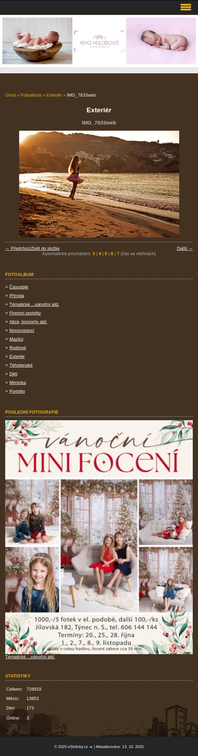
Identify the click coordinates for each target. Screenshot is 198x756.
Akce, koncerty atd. (28, 321)
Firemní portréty (25, 313)
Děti (13, 373)
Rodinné (17, 347)
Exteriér (54, 95)
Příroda (16, 295)
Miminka (17, 382)
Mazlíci (16, 339)
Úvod (10, 95)
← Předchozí (18, 248)
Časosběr (19, 287)
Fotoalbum (31, 95)
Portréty (17, 391)
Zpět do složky (45, 248)
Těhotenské (21, 365)
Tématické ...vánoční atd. (34, 304)
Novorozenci (21, 330)
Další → (185, 248)
